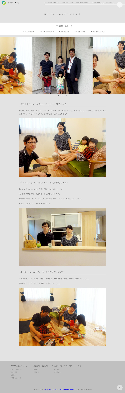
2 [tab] (61, 95)
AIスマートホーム (16, 369)
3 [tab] (64, 95)
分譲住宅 (36, 369)
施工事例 (57, 369)
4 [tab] (66, 95)
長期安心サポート (16, 378)
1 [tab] (58, 95)
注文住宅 (36, 372)
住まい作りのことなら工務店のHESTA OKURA (59, 389)
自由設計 (13, 375)
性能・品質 (14, 372)
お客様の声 (57, 372)
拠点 (79, 366)
